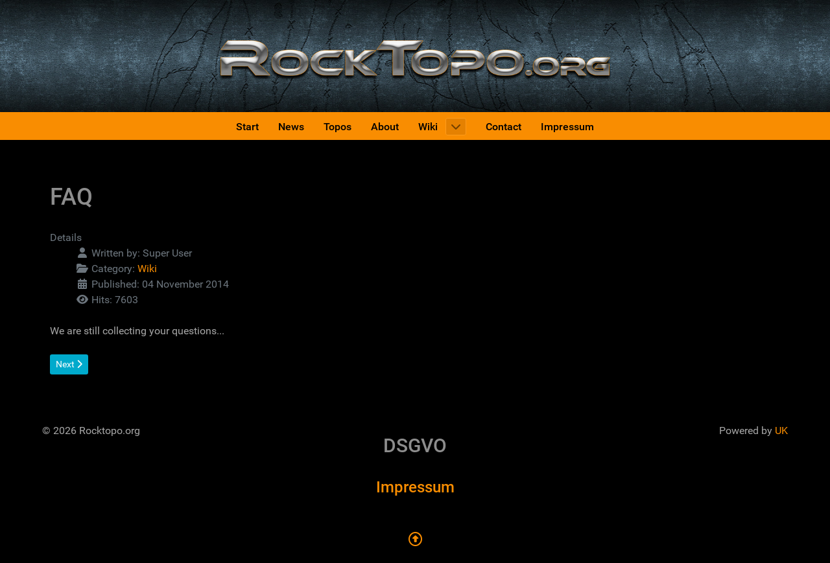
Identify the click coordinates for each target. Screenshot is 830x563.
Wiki (147, 268)
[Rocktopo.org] (415, 55)
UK (781, 430)
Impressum (415, 487)
